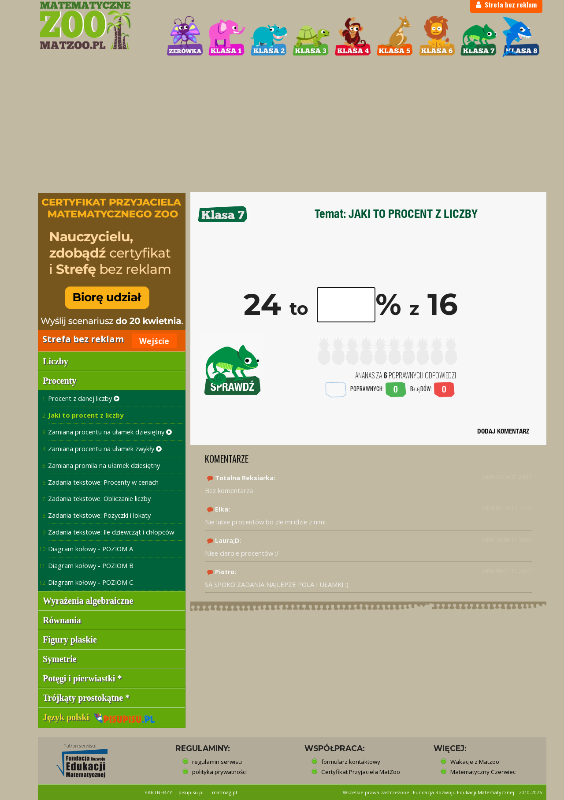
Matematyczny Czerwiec (483, 772)
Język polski (99, 717)
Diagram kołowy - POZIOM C (90, 582)
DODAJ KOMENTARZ (503, 431)
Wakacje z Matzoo (474, 762)
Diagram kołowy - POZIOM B (91, 565)
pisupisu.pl (191, 792)
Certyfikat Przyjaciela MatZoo (360, 772)
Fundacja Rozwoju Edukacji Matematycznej (463, 792)
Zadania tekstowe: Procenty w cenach (103, 482)
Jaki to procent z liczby (85, 415)
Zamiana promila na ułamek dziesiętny (104, 465)
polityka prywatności (219, 772)
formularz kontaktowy (350, 762)
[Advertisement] (282, 126)
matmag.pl (224, 792)
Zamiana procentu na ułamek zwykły (105, 448)
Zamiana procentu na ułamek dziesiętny (110, 431)
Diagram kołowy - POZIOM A (90, 548)
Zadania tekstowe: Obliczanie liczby (99, 498)
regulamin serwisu (217, 762)
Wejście (154, 341)
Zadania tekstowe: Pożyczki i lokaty (99, 515)
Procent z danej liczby (83, 398)
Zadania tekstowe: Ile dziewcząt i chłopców (111, 531)
